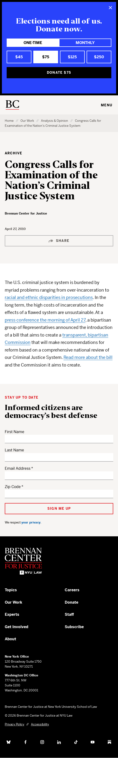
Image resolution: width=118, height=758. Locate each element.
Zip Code (13, 486)
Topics (11, 589)
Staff (69, 614)
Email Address (17, 468)
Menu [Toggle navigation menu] (106, 105)
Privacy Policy (14, 724)
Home (9, 121)
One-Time (33, 42)
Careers (72, 589)
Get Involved (16, 626)
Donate (71, 602)
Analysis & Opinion (54, 121)
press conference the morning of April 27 (45, 320)
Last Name (14, 450)
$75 (45, 56)
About (10, 638)
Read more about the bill (88, 357)
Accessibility (40, 724)
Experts (12, 614)
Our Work (27, 121)
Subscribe (74, 626)
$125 (72, 56)
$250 (99, 56)
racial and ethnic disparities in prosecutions (49, 297)
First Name (14, 431)
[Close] (110, 7)
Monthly (85, 42)
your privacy (30, 522)
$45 (19, 56)
